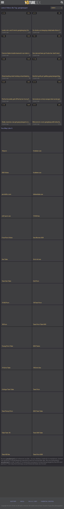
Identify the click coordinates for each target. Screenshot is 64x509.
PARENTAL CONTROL (47, 501)
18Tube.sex (14, 505)
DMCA (22, 501)
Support (13, 501)
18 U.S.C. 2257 (32, 501)
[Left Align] (3, 2)
